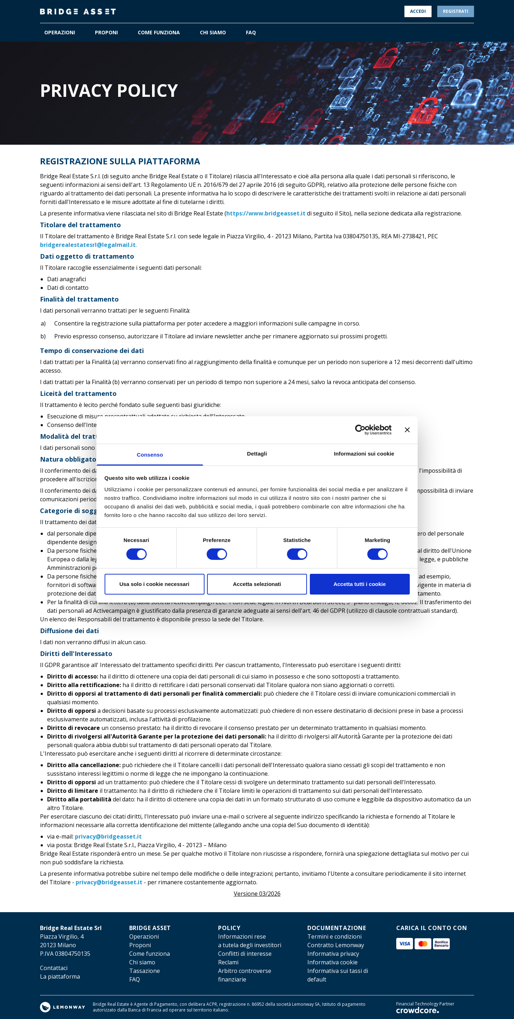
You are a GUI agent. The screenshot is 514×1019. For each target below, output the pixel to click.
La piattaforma (60, 976)
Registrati (455, 11)
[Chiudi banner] (407, 429)
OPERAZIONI (59, 32)
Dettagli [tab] (257, 454)
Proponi (140, 945)
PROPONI (106, 32)
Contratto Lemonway (335, 945)
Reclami (228, 962)
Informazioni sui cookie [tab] (364, 454)
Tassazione (144, 971)
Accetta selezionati (257, 584)
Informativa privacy (333, 954)
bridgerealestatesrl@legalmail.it (88, 245)
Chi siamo (142, 962)
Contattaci (53, 968)
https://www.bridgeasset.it (266, 213)
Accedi (418, 11)
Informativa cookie (332, 962)
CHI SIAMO (213, 32)
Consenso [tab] (150, 455)
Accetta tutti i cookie (359, 584)
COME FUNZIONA (159, 32)
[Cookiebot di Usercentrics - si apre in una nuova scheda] (360, 429)
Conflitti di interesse (245, 954)
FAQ (251, 32)
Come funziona (149, 954)
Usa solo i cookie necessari (155, 584)
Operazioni (144, 936)
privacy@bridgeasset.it (108, 836)
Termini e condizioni (334, 936)
